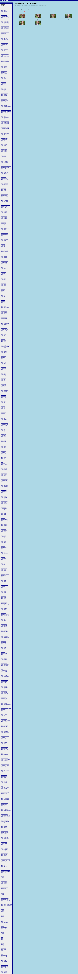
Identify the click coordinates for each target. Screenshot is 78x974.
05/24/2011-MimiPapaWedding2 (5, 79)
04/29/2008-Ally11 (3, 291)
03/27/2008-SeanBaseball (4, 312)
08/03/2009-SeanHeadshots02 (4, 185)
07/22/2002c (2, 906)
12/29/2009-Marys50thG (4, 144)
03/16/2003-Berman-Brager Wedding (5, 870)
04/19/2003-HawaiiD (3, 861)
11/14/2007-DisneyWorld (4, 358)
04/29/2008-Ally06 (3, 297)
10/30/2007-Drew (3, 369)
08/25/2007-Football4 (3, 395)
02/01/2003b (2, 876)
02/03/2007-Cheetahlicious (4, 469)
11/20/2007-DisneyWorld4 (4, 351)
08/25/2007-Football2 (3, 397)
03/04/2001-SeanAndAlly (4, 961)
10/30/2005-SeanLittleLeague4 (4, 631)
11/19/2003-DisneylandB (4, 826)
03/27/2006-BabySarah (3, 591)
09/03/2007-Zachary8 (3, 380)
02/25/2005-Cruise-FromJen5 (4, 682)
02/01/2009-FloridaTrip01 (4, 218)
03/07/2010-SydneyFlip (3, 116)
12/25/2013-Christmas (3, 33)
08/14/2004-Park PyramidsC (4, 747)
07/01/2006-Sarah (3, 559)
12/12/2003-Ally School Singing (4, 814)
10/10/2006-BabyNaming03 (4, 525)
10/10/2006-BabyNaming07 (4, 520)
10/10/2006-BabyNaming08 (4, 519)
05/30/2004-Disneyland (3, 755)
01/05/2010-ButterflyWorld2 (4, 139)
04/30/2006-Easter (3, 586)
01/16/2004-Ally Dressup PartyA (5, 799)
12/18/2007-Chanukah (3, 341)
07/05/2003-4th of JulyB (4, 843)
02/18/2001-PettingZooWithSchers (5, 962)
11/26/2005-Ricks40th (3, 620)
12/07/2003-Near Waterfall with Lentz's (5, 815)
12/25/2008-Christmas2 (3, 223)
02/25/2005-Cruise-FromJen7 (4, 680)
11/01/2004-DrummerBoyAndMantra (5, 720)
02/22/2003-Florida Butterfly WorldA (5, 872)
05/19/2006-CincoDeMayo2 (4, 576)
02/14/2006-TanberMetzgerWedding (5, 604)
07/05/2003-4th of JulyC (4, 842)
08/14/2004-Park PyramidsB (4, 748)
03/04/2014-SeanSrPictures (4, 16)
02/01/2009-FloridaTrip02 (4, 217)
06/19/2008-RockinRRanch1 (4, 251)
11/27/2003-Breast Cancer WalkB (5, 820)
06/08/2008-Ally (3, 267)
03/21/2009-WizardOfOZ (4, 206)
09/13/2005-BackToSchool (4, 653)
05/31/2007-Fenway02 (3, 436)
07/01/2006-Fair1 (3, 563)
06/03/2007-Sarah (3, 430)
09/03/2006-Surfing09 (3, 535)
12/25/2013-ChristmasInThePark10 (5, 21)
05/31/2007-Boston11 (3, 442)
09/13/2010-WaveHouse (4, 107)
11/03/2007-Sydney (3, 363)
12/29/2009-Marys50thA (4, 151)
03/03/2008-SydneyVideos (4, 317)
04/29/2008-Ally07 (3, 296)
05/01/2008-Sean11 (3, 274)
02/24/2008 (2, 319)
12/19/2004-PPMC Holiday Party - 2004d (6, 704)
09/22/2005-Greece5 (3, 643)
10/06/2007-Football (3, 375)
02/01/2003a (2, 877)
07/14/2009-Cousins (3, 190)
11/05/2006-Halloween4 (4, 508)
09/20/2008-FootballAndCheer (4, 239)
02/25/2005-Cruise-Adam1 (4, 692)
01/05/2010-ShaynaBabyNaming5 (5, 128)
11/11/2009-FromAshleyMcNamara (5, 167)
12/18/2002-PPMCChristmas (4, 887)
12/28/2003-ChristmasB (4, 804)
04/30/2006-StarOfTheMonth (4, 585)
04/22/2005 (2, 669)
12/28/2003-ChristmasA (4, 805)
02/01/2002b (2, 932)
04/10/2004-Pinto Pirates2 (4, 775)
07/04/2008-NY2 (3, 245)
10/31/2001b (2, 945)
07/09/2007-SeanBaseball (4, 419)
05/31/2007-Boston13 (3, 440)
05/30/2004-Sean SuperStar (4, 754)
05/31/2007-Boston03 (3, 452)
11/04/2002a (2, 894)
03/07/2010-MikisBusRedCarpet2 (5, 123)
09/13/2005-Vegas (3, 649)
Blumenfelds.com (5, 0)
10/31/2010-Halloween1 (4, 99)
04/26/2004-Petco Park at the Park (5, 770)
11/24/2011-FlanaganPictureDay (5, 56)
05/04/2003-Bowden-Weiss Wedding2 (5, 859)
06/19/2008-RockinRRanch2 (4, 250)
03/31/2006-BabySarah (3, 587)
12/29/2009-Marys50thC (4, 149)
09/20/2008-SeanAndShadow (4, 233)
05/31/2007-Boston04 (3, 451)
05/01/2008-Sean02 (3, 285)
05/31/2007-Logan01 (3, 435)
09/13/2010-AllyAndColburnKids (5, 112)
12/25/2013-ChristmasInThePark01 (5, 32)
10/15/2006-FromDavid (3, 514)
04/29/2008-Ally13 (3, 289)
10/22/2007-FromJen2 (3, 373)
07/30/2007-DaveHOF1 (3, 413)
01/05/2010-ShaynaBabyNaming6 (5, 127)
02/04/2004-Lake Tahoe (4, 794)
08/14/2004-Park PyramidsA (4, 749)
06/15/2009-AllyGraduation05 (4, 195)
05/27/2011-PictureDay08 (4, 67)
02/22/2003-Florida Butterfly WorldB (5, 871)
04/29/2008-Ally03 (3, 301)
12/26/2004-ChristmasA (4, 703)
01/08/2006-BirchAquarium (4, 608)
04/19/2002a (2, 926)
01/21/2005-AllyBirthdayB (4, 698)
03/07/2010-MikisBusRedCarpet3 (5, 122)
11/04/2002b (2, 893)
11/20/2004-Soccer (3, 715)
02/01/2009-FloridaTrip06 (4, 212)
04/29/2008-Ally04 (3, 300)
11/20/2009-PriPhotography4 (4, 161)
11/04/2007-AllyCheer (3, 362)
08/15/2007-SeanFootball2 (4, 403)
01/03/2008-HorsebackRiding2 (4, 329)
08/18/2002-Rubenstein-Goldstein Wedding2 (6, 904)
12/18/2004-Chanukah (3, 709)
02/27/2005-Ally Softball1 (4, 675)
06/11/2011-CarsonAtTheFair (4, 60)
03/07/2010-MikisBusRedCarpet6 (5, 118)
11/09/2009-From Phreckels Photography (6, 168)
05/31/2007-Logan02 (3, 434)
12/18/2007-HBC (3, 339)
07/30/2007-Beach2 (3, 414)
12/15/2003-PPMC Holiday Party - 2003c (6, 810)
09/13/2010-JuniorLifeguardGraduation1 (6, 111)
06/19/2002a (2, 917)
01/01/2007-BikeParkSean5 (4, 479)
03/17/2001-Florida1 (3, 960)
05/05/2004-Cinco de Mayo (4, 766)
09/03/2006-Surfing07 (3, 537)
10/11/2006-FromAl (3, 518)
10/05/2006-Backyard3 (3, 531)
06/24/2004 (2, 753)
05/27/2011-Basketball (3, 78)
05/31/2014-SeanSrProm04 (4, 10)
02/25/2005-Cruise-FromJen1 (4, 687)
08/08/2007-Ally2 (3, 408)
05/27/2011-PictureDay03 (4, 73)
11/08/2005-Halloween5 (4, 625)
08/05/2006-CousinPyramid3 (4, 553)
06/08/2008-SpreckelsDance (4, 261)
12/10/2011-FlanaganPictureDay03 (5, 51)
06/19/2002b (2, 916)
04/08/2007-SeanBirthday (4, 459)
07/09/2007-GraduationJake (4, 424)
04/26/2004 (2, 771)
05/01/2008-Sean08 (3, 278)
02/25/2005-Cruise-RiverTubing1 (5, 677)
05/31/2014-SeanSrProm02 (4, 12)
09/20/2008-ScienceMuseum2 (4, 234)
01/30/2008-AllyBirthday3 (4, 325)
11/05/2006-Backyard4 (3, 513)
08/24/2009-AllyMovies (3, 177)
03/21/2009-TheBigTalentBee (4, 207)
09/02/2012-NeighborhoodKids (4, 44)
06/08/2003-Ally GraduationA (4, 849)
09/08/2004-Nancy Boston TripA (5, 736)
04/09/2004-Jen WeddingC (4, 782)
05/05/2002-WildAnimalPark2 (4, 922)
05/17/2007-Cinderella (3, 457)
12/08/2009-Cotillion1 (3, 156)
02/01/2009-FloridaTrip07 (4, 211)
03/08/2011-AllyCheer (3, 82)
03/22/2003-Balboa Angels (4, 867)
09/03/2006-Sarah (3, 546)
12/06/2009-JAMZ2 (3, 157)
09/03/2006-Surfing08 (3, 536)
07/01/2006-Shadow (3, 558)
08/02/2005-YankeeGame (4, 654)
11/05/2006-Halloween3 (4, 509)
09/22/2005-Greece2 (3, 647)
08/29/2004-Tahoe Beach (4, 742)
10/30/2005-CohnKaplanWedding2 (5, 636)
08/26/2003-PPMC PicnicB (4, 833)
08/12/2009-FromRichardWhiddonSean (5, 179)
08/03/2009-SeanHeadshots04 (4, 183)
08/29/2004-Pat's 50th (3, 743)
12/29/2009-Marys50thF (4, 145)
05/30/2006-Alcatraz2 (3, 569)
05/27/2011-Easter (3, 77)
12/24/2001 (2, 937)
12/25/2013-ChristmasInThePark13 (5, 17)
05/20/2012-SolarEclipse (4, 45)
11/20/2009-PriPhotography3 (4, 162)
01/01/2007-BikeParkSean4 (4, 480)
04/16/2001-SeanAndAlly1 (4, 956)
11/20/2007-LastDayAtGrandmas (5, 346)
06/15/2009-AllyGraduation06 (4, 194)
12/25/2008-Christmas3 (3, 222)
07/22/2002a (2, 909)
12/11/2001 (2, 938)
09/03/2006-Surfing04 (3, 541)
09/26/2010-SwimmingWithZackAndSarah (6, 106)
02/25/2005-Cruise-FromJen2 (4, 686)
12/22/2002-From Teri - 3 (4, 883)
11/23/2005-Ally (3, 621)
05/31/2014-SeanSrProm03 (4, 11)
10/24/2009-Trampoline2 (4, 173)
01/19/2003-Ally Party (3, 878)
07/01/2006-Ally (3, 565)
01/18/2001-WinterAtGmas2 (4, 965)
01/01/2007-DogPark (3, 475)
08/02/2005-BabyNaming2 (4, 658)
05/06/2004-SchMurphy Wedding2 (5, 764)
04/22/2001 (2, 954)
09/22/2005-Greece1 (3, 648)
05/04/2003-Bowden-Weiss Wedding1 (5, 860)
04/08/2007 (2, 462)
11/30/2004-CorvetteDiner (4, 714)
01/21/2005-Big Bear (3, 697)
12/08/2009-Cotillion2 (3, 155)
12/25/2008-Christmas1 (3, 224)
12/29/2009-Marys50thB (4, 150)
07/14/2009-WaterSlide (3, 189)
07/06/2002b (2, 910)
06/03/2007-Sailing (3, 431)
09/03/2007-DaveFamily (4, 392)
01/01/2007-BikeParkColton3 (4, 486)
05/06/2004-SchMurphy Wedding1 (5, 765)
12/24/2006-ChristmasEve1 (4, 503)
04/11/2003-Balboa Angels (4, 866)
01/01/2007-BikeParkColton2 (4, 487)
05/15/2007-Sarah (3, 458)
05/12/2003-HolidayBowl (4, 854)
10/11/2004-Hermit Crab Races (4, 725)
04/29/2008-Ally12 (3, 290)
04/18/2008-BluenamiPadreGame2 (5, 308)
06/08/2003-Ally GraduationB (4, 848)
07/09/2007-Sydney (3, 418)
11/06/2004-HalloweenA (4, 719)
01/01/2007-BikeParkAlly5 (4, 490)
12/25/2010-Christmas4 (3, 88)
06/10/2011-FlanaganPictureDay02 (5, 62)
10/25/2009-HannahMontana (4, 172)
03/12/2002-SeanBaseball (4, 927)
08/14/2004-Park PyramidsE (4, 744)
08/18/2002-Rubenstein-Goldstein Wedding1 (6, 905)
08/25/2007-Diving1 (3, 402)
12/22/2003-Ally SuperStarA (4, 809)
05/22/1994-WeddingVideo (4, 972)
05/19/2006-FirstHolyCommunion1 (5, 574)
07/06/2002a (2, 911)
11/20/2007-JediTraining (4, 347)
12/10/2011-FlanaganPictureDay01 (5, 54)
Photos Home (2, 5)
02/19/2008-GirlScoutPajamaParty (5, 323)
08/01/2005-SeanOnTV (3, 660)
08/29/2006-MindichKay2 (4, 547)
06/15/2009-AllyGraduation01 (4, 200)
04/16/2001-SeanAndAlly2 (4, 955)
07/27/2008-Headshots (3, 241)
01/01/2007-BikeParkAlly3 (4, 492)
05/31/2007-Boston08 (3, 446)
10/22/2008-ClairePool (3, 229)
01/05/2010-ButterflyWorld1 (4, 140)
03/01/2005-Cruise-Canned (4, 670)
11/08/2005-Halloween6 (4, 624)
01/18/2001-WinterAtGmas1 (4, 966)
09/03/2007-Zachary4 (3, 385)
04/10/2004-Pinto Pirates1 (4, 776)
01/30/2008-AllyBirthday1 (4, 328)
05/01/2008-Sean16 (3, 268)
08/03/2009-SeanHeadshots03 (4, 184)
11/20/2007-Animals (3, 356)
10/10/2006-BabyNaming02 (4, 526)
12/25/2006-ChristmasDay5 (4, 496)
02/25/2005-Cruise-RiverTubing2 (5, 676)
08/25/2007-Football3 (3, 396)
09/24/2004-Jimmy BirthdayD (4, 727)
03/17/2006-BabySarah (3, 597)
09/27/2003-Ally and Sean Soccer (5, 832)
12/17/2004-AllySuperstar (4, 710)
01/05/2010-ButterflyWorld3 (4, 138)
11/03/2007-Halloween (3, 364)
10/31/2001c (2, 944)
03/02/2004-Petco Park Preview (5, 787)
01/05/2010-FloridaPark (4, 134)
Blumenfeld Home (3, 4)
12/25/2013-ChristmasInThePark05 (5, 27)
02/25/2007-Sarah (3, 463)
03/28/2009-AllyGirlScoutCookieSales (5, 205)
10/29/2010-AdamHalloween (4, 100)
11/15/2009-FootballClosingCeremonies (6, 166)
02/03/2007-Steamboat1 (4, 468)
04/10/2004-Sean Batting (4, 772)
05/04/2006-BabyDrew (3, 582)
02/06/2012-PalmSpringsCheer (4, 49)
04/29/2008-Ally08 (3, 295)
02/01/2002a (2, 933)
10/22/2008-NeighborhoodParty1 (5, 228)
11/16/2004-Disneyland (3, 716)
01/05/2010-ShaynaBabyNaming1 (5, 133)
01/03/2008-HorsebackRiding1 (4, 330)
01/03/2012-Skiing (3, 50)
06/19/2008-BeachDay (3, 252)
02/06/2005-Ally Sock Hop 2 (4, 693)
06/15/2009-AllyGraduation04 (4, 196)
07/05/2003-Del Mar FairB (4, 839)
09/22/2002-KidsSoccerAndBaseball (5, 900)
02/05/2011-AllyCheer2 (3, 83)
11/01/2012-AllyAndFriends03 (4, 40)
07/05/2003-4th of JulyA (4, 844)
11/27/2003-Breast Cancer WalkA (5, 821)
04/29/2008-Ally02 (3, 302)
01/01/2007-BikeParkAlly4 (4, 491)
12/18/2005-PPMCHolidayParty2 (5, 615)
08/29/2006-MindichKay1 (4, 548)
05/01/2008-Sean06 (3, 280)
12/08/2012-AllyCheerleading (4, 39)
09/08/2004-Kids (3, 737)
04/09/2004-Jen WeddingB (4, 783)
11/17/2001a (2, 943)
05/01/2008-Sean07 (3, 279)
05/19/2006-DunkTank (3, 575)
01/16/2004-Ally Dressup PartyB (5, 798)
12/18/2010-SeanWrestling (4, 94)
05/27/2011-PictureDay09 (4, 66)
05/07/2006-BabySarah (3, 580)
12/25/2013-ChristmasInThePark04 (5, 28)
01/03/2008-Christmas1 (3, 334)
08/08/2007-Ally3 (3, 407)
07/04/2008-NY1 (3, 246)
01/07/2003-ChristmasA (4, 882)
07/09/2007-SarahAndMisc (4, 420)
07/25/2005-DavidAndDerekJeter (5, 664)
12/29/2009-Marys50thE (4, 146)
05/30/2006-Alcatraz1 (3, 570)
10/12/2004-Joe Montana (4, 721)
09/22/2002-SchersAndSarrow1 (4, 899)
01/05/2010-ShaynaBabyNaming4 (5, 129)
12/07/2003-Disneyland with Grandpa (5, 816)
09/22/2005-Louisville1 (3, 641)
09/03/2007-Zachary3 (3, 386)
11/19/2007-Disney (3, 357)
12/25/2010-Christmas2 (3, 90)
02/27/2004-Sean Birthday (4, 788)
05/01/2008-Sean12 (3, 273)
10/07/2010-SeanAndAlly (4, 105)
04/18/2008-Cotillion (3, 306)
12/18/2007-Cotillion (3, 340)
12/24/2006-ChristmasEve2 (4, 502)
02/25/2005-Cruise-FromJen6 (4, 681)
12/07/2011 (2, 55)
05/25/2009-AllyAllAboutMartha (4, 201)
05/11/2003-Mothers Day (4, 855)
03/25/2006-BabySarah (3, 592)
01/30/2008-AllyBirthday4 (4, 324)
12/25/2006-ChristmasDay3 (4, 498)
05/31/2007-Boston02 (3, 453)
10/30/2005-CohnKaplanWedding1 (5, 637)
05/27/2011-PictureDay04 (4, 72)
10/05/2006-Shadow (3, 529)
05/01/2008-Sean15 (3, 269)
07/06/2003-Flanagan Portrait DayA (5, 838)
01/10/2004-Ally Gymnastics (4, 803)
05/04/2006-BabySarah (3, 581)
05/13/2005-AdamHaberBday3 (4, 665)
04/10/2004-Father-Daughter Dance (5, 777)
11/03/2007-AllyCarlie (3, 368)
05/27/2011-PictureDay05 (4, 71)
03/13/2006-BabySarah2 (4, 602)
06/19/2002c (2, 915)
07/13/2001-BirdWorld (3, 949)
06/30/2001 (2, 950)
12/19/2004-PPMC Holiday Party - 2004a (6, 708)
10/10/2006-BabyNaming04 (4, 524)
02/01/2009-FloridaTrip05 (4, 213)
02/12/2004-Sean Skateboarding (5, 792)
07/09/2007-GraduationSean (4, 423)
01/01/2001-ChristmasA (4, 971)
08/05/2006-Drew (3, 552)
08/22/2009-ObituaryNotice (4, 178)
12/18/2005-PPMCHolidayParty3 (5, 614)
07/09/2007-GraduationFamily (4, 425)
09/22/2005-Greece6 (3, 642)
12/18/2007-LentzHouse (4, 336)
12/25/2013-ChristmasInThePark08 (5, 23)
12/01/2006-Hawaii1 (3, 507)
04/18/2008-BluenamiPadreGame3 (5, 307)
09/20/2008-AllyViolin (3, 240)
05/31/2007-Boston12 (3, 441)
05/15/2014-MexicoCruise (4, 15)
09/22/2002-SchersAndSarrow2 (4, 898)
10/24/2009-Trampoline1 (4, 174)
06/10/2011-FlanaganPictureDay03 (5, 61)
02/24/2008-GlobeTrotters (4, 318)
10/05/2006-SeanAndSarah (4, 530)
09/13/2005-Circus (3, 652)
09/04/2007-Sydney (3, 379)
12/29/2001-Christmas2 (3, 934)
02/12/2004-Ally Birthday (4, 793)
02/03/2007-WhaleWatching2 (4, 464)
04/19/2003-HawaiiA (3, 865)
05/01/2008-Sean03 (3, 284)
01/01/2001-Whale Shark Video (4, 967)
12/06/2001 (2, 939)
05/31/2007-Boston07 (3, 447)
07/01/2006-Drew (3, 564)
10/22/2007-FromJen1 (3, 374)
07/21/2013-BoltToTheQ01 (4, 38)
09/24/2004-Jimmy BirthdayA (4, 731)
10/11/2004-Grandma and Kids (4, 726)
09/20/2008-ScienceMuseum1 (4, 235)
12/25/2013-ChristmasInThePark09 (5, 22)
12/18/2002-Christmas (3, 888)
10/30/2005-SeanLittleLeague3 (4, 632)
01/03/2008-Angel (3, 335)
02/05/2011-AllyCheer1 (3, 84)
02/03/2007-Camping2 (3, 470)
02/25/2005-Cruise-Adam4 (4, 688)
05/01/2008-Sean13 (3, 272)
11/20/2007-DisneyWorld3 (4, 352)
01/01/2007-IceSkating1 (4, 474)
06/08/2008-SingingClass (4, 262)
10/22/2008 (2, 230)
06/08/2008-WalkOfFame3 (4, 257)
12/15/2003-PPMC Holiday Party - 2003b (6, 811)
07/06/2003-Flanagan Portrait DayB (5, 837)
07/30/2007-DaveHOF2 (3, 412)
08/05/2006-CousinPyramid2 (4, 554)
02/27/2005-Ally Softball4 (4, 671)
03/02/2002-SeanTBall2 (4, 928)
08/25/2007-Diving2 (3, 401)
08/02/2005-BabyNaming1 (4, 659)
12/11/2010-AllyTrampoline (4, 95)
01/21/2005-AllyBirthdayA (4, 699)
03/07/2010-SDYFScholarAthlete (5, 117)
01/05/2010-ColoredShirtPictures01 (5, 135)
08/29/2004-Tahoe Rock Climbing (5, 738)
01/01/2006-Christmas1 (3, 613)
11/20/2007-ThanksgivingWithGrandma (5, 345)
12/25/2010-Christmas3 (3, 89)
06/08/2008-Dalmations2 (4, 263)
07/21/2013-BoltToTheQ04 (4, 34)
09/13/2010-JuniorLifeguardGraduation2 (6, 110)
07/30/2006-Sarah (3, 557)
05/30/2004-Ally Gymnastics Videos (5, 759)
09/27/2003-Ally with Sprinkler (4, 831)
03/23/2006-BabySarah (3, 593)
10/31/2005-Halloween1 (4, 630)
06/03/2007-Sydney (3, 429)
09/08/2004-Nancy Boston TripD (5, 732)
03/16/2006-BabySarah (3, 598)
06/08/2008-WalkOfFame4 (4, 256)
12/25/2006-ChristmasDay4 (4, 497)
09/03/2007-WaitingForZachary (4, 390)
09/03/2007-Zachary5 (3, 384)
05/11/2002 (2, 921)
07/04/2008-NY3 (3, 244)
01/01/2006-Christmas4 (3, 609)
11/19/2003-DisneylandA (4, 827)
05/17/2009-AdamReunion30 (4, 202)
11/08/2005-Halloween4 (4, 626)
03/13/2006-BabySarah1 (4, 603)
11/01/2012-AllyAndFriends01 (4, 43)
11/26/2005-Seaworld (3, 619)
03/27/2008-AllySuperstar (4, 313)
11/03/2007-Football (3, 367)
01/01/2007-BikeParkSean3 (4, 481)
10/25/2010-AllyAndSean (4, 101)
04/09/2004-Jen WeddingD (4, 781)
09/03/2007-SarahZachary (4, 391)
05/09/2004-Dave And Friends (4, 760)
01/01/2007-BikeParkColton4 (4, 485)
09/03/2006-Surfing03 (3, 542)
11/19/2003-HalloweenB (4, 822)
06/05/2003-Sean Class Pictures (5, 850)
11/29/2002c (2, 889)
